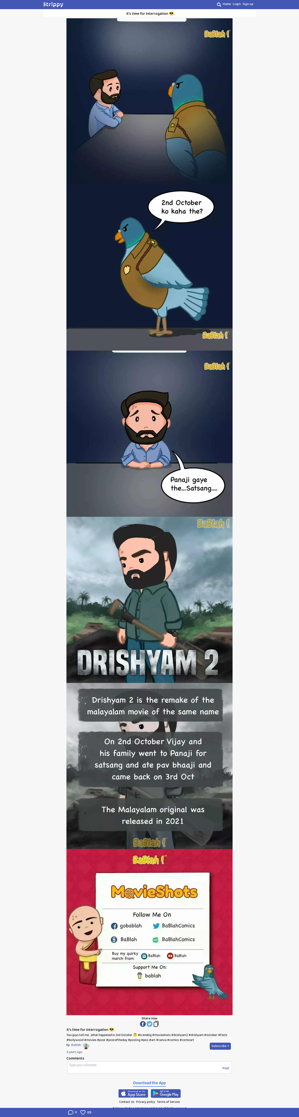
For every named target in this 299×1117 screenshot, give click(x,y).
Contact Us (126, 1102)
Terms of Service (168, 1102)
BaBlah (76, 1045)
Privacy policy (145, 1102)
